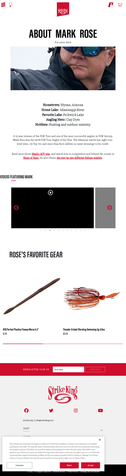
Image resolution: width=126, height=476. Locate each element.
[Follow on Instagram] (75, 410)
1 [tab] (41, 230)
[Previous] (58, 348)
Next (110, 208)
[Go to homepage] (63, 9)
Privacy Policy (59, 471)
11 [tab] (84, 230)
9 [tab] (76, 230)
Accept (90, 465)
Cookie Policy (72, 471)
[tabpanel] (52, 208)
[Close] (100, 440)
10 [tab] (80, 230)
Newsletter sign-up (36, 369)
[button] (3, 4)
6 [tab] (63, 230)
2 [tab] (45, 230)
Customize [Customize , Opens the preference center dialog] (19, 465)
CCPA (29, 471)
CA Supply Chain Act (42, 471)
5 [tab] (58, 230)
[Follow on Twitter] (50, 410)
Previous (16, 208)
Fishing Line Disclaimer (89, 471)
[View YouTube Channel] (100, 410)
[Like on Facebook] (26, 410)
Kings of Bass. (31, 157)
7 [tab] (67, 230)
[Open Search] (10, 4)
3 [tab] (49, 230)
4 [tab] (54, 230)
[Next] (67, 348)
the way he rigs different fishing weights (79, 157)
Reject (69, 465)
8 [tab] (71, 230)
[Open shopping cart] (121, 4)
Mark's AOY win (41, 153)
